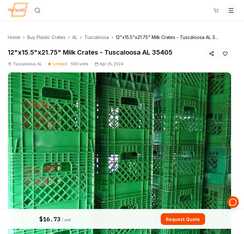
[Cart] (216, 10)
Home (14, 37)
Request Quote (183, 219)
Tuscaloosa (96, 37)
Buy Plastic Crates (46, 37)
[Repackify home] (18, 10)
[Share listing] (211, 53)
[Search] (37, 10)
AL (74, 37)
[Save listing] (225, 53)
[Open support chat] (233, 202)
